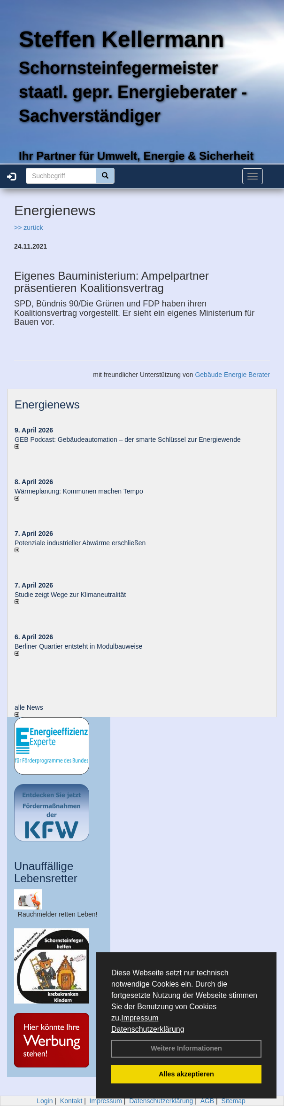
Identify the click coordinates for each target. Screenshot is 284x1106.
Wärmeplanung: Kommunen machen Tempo (79, 491)
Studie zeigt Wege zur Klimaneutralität (70, 594)
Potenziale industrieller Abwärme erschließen (80, 543)
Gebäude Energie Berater (232, 374)
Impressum (139, 1018)
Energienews (47, 404)
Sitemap (234, 1101)
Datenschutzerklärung (147, 1029)
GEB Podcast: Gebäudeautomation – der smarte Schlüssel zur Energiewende (129, 439)
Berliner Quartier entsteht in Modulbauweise (78, 646)
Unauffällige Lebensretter (45, 872)
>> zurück (28, 227)
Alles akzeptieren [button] (186, 1074)
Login (45, 1101)
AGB (207, 1101)
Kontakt (71, 1101)
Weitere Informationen (186, 1048)
